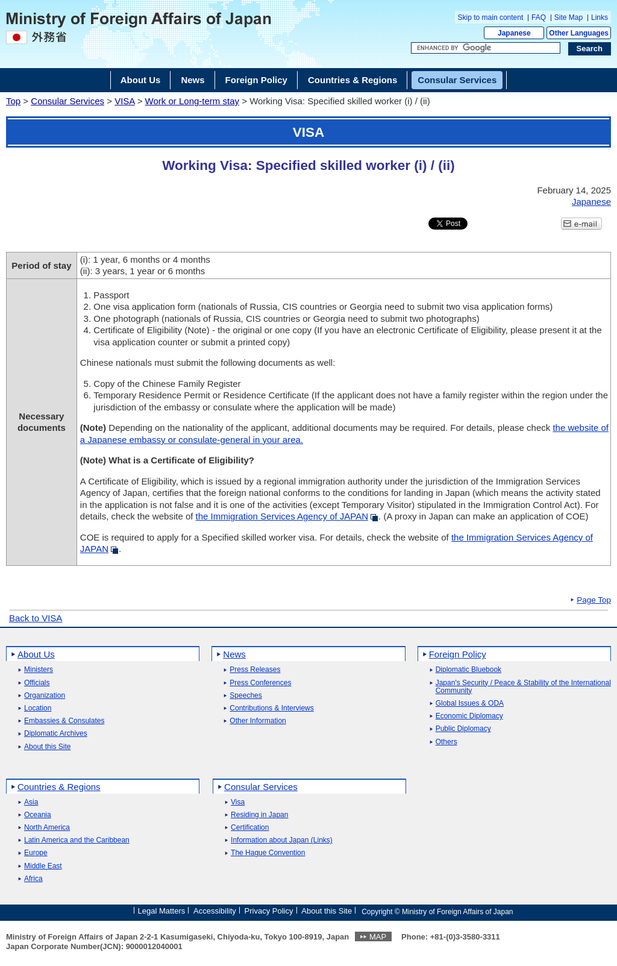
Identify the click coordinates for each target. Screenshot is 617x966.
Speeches (246, 696)
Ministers (38, 670)
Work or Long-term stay (192, 101)
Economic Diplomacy (469, 716)
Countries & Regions (59, 787)
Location (37, 708)
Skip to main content (491, 17)
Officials (36, 683)
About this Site (47, 747)
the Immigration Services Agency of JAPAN (282, 516)
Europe (36, 853)
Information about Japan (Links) (282, 840)
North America (47, 828)
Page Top (594, 600)
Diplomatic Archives (55, 734)
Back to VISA (35, 618)
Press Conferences (260, 683)
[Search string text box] (485, 48)
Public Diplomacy (463, 729)
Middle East (43, 866)
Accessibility (214, 910)
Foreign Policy (457, 654)
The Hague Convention (268, 853)
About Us (36, 654)
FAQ (538, 17)
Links (599, 17)
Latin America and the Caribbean (77, 840)
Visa (238, 802)
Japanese (514, 33)
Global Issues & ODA (470, 703)
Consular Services (67, 101)
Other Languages (579, 33)
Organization (44, 696)
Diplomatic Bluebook (468, 670)
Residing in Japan (259, 815)
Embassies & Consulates (64, 721)
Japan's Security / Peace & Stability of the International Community (523, 687)
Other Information (258, 721)
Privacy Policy (269, 910)
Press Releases (255, 670)
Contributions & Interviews (271, 708)
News (234, 654)
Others (446, 742)
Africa (33, 879)
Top (13, 101)
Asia (31, 802)
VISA (124, 101)
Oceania (37, 815)
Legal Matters (161, 910)
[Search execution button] (590, 48)
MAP (377, 936)
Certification (250, 828)
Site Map (568, 17)
